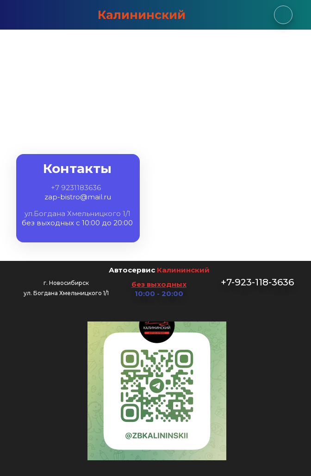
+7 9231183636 (76, 187)
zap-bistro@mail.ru (77, 196)
